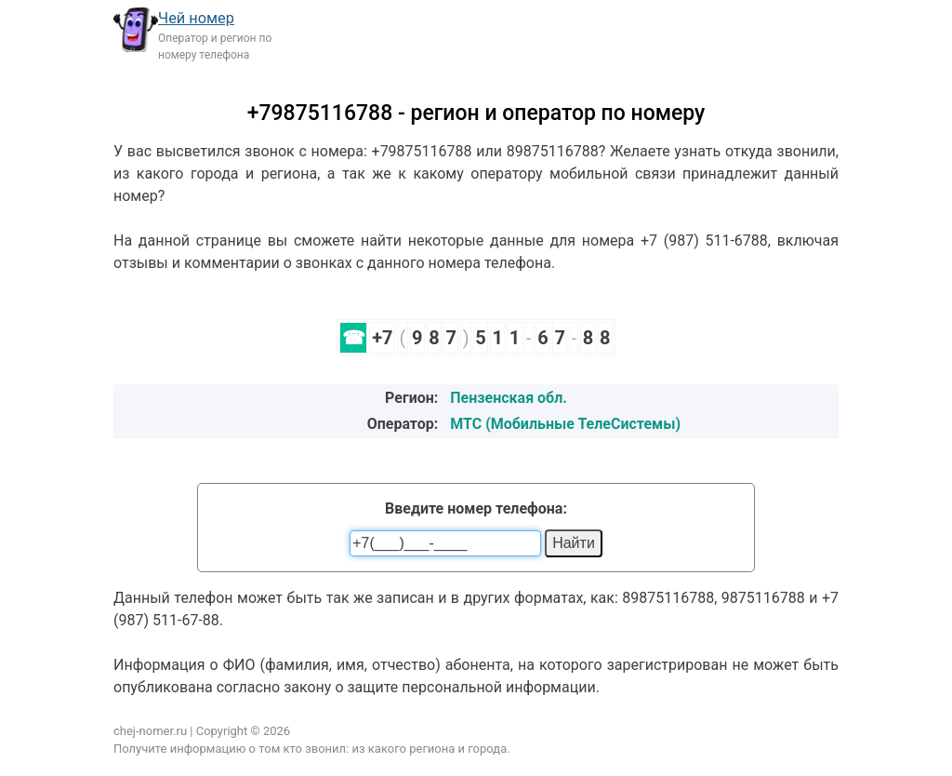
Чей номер (196, 18)
